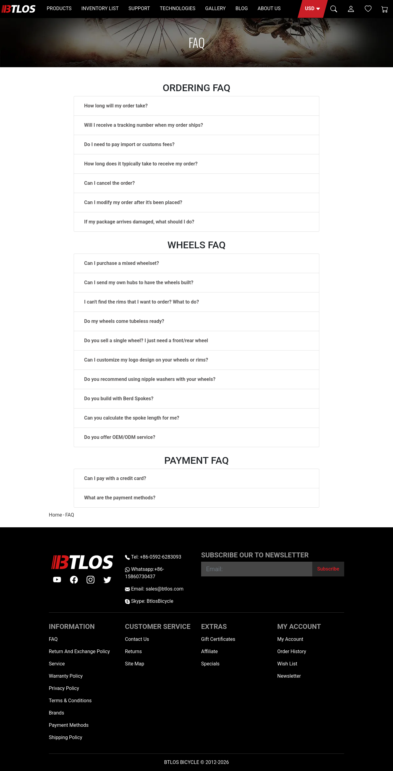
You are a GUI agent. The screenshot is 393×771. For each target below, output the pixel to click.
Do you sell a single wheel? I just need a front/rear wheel (146, 340)
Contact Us (137, 639)
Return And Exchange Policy (79, 651)
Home (55, 515)
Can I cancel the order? (109, 183)
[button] (312, 9)
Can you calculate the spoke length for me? (131, 418)
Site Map (134, 664)
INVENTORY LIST (100, 8)
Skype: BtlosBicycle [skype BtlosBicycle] (149, 601)
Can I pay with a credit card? (115, 478)
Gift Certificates (218, 639)
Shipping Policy (65, 737)
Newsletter (289, 676)
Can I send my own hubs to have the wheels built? (138, 282)
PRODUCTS (59, 8)
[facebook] (74, 579)
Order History (291, 651)
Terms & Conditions (70, 700)
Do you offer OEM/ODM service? (119, 437)
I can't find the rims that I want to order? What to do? (141, 302)
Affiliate (209, 651)
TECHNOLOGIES (177, 8)
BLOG (241, 8)
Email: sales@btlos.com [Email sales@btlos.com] (154, 589)
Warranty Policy (66, 676)
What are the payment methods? (119, 498)
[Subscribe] (328, 569)
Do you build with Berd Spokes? (119, 398)
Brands (56, 713)
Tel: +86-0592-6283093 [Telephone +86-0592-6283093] (153, 557)
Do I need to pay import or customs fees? (129, 144)
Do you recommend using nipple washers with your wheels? (150, 379)
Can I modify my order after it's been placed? (133, 202)
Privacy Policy (64, 688)
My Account (290, 639)
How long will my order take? (116, 106)
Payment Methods (69, 725)
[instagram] (91, 579)
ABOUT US (269, 8)
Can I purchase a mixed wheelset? (121, 263)
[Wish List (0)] (368, 8)
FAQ (69, 515)
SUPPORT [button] (139, 8)
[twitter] (107, 579)
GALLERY (215, 8)
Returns (133, 651)
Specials (210, 664)
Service (57, 664)
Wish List (287, 664)
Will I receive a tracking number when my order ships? (143, 125)
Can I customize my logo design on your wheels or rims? (146, 360)
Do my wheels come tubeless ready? (124, 321)
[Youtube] (57, 579)
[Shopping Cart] (384, 8)
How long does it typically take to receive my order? (141, 164)
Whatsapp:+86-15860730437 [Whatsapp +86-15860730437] (144, 572)
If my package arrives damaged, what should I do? (139, 222)
